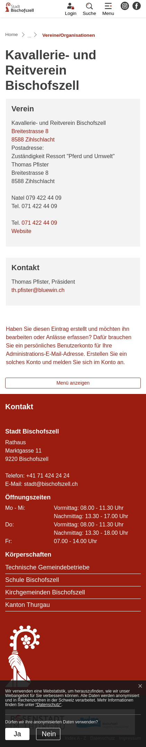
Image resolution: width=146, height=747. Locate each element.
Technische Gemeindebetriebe (47, 567)
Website (24, 231)
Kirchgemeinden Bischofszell (45, 592)
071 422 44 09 (39, 223)
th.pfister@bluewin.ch (38, 290)
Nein (49, 734)
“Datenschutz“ (48, 704)
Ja (17, 734)
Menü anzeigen (73, 383)
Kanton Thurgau (27, 604)
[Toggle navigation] (108, 9)
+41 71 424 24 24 (47, 476)
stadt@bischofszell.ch (51, 484)
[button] (89, 9)
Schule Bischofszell (32, 579)
